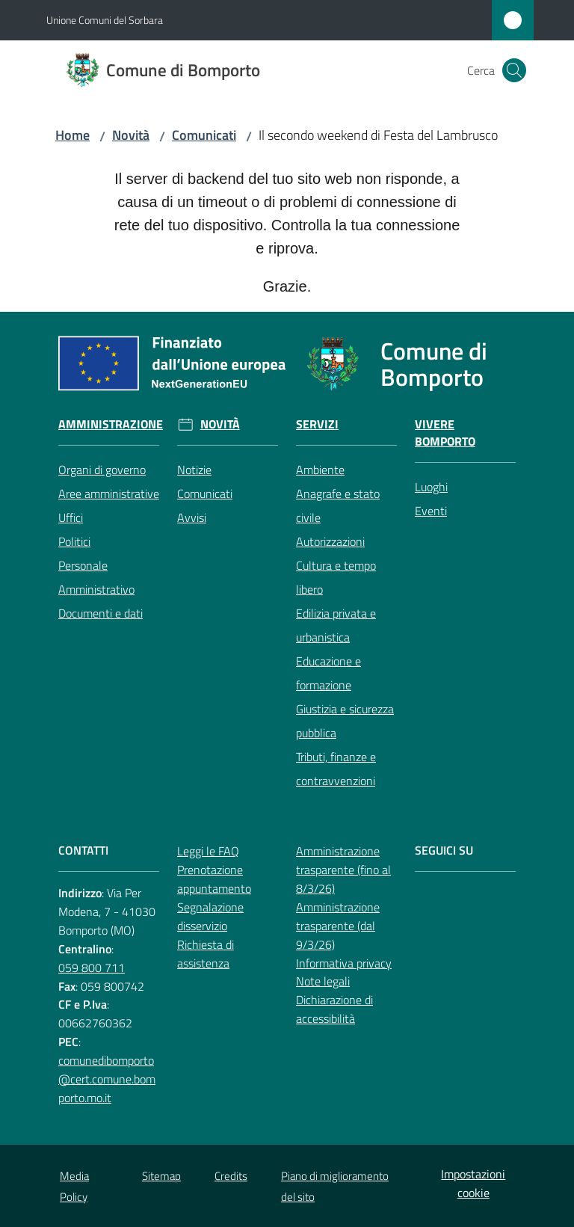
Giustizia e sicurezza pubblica (345, 721)
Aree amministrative (108, 493)
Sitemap (161, 1175)
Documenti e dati (100, 613)
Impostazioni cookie (473, 1183)
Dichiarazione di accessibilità (334, 1009)
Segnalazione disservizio (210, 916)
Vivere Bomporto (445, 433)
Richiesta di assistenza (205, 953)
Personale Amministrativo (96, 577)
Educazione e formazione (328, 673)
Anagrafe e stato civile (338, 505)
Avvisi (191, 517)
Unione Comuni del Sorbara (104, 20)
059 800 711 (91, 968)
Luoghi (431, 487)
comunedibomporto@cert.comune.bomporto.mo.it (106, 1079)
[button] (514, 70)
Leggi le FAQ (208, 851)
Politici (74, 541)
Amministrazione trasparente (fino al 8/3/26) (343, 869)
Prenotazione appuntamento (214, 879)
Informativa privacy (344, 963)
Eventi (431, 511)
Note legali (323, 981)
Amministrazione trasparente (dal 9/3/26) (338, 925)
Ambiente (320, 470)
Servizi (317, 424)
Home (72, 135)
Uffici (70, 517)
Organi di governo (102, 470)
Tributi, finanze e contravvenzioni (336, 769)
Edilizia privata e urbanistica (336, 625)
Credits (231, 1175)
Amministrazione (110, 424)
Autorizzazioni (330, 541)
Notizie (194, 470)
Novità (130, 135)
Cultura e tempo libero (336, 577)
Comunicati (204, 135)
